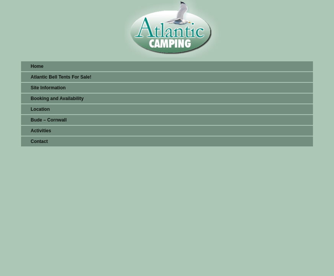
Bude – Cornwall (49, 120)
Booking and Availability (57, 98)
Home (37, 66)
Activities (41, 130)
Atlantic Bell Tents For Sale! (61, 77)
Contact (39, 141)
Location (40, 109)
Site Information (48, 87)
